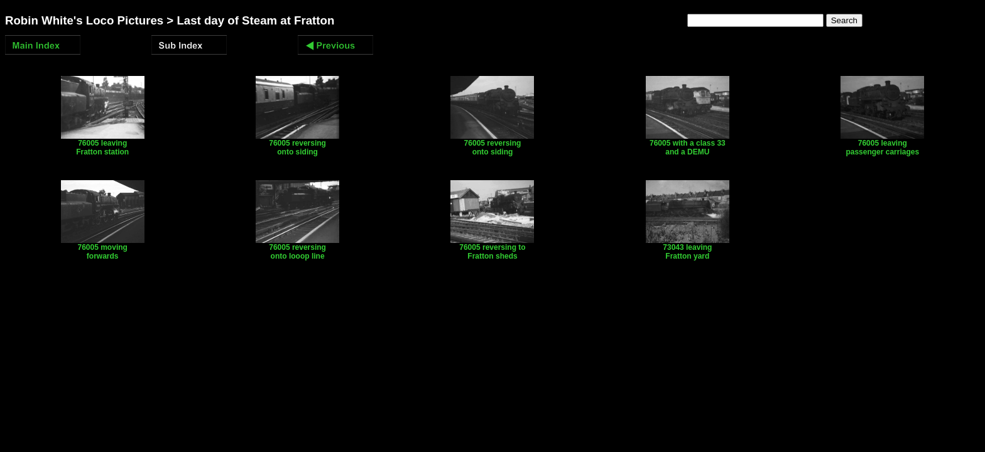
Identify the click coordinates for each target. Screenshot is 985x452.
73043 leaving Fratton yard (687, 248)
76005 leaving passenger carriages (882, 144)
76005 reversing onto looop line (297, 248)
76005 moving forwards (102, 248)
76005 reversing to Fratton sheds (492, 248)
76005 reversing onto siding (297, 144)
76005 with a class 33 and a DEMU (687, 144)
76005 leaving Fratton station (102, 144)
